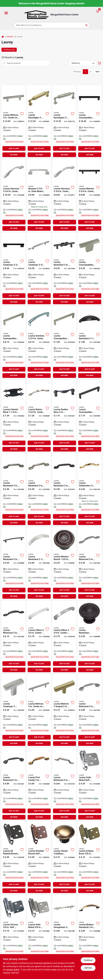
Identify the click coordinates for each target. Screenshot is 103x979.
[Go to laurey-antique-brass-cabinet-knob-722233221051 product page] (64, 857)
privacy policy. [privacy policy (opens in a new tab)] (13, 969)
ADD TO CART (14, 148)
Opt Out (88, 968)
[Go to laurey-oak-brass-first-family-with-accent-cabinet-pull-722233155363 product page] (39, 784)
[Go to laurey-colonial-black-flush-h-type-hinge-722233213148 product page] (13, 416)
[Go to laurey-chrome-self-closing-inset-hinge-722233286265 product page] (13, 931)
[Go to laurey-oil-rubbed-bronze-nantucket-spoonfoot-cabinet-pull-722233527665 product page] (64, 489)
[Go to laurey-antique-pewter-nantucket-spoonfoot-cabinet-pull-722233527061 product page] (13, 489)
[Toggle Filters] (99, 63)
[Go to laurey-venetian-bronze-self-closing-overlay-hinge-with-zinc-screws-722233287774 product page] (39, 857)
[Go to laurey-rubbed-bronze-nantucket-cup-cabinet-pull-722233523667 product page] (89, 342)
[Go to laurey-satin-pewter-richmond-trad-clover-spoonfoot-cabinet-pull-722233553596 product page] (89, 710)
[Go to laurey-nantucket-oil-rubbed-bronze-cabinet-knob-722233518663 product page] (89, 637)
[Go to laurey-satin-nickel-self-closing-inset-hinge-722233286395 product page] (39, 931)
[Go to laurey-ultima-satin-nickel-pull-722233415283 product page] (64, 637)
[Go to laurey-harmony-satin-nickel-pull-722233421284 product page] (64, 195)
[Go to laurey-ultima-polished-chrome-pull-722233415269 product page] (39, 637)
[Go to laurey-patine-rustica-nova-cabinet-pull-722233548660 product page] (64, 416)
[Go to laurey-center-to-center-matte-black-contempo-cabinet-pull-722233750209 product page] (13, 269)
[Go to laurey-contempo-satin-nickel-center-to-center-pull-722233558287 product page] (39, 269)
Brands (10, 36)
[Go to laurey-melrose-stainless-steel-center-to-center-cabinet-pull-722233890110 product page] (13, 121)
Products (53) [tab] (9, 50)
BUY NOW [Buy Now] (13, 155)
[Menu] (6, 13)
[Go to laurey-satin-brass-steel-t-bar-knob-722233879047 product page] (64, 710)
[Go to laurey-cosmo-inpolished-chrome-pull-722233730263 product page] (13, 342)
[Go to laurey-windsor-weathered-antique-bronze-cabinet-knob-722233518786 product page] (64, 563)
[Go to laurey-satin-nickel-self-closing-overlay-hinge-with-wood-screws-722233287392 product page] (89, 784)
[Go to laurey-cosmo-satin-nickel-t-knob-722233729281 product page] (89, 269)
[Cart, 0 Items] (97, 11)
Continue (88, 960)
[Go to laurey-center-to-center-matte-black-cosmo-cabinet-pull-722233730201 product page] (89, 121)
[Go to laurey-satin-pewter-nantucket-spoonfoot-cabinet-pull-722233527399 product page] (39, 489)
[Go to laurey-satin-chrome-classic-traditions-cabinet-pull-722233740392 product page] (64, 931)
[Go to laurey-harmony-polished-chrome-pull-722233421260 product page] (13, 195)
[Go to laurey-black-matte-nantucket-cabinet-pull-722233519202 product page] (13, 563)
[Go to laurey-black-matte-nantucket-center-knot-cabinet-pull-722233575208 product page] (64, 269)
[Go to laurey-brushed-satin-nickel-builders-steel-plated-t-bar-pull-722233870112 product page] (39, 710)
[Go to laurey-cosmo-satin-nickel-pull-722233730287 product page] (64, 342)
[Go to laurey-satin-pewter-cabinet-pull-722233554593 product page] (64, 784)
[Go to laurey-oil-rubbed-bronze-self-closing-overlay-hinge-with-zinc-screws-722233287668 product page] (13, 857)
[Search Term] (51, 25)
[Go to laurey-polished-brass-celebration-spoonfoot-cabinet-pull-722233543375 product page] (89, 489)
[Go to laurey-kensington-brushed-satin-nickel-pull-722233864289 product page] (64, 121)
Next (98, 72)
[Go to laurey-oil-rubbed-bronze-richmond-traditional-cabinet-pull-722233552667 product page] (13, 637)
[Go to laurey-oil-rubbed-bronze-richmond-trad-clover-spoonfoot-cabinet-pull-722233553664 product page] (13, 784)
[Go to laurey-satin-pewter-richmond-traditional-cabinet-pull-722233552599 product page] (89, 563)
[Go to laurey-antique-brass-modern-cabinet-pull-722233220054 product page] (89, 931)
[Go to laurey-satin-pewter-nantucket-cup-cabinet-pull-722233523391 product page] (39, 563)
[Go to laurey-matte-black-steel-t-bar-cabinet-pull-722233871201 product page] (89, 195)
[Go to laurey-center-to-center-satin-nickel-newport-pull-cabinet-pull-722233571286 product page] (39, 195)
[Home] (2, 36)
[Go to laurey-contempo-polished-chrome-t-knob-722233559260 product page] (13, 710)
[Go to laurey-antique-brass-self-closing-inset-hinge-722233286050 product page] (89, 857)
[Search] (87, 25)
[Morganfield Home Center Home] (36, 15)
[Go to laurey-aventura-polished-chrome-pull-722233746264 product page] (39, 342)
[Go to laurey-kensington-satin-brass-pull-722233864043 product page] (39, 121)
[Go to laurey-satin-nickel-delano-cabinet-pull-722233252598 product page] (39, 416)
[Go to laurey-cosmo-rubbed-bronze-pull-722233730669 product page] (89, 416)
